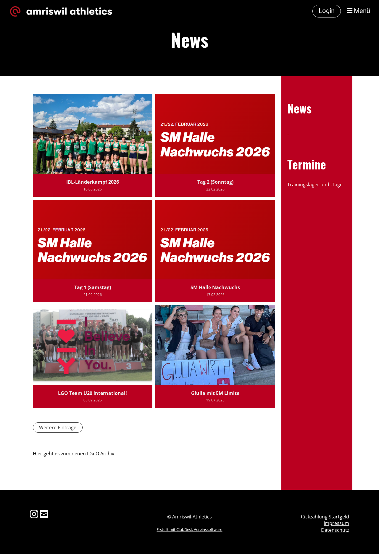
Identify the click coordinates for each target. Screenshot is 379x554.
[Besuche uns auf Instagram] (34, 513)
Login (327, 11)
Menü (358, 11)
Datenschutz (335, 530)
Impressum (336, 523)
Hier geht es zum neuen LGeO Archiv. (74, 453)
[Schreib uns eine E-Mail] (44, 513)
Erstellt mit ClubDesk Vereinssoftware (189, 529)
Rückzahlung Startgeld (324, 516)
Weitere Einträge (57, 427)
